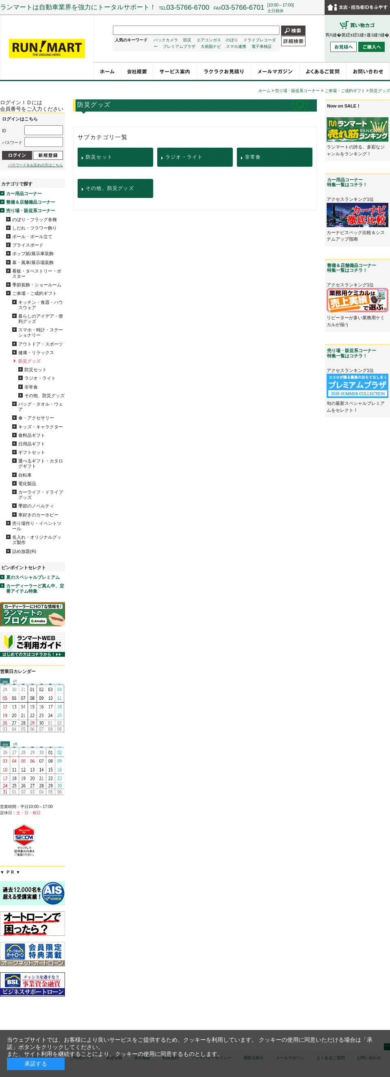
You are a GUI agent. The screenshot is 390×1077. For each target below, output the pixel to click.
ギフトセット (31, 452)
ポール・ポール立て (32, 236)
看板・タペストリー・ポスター (36, 274)
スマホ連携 (236, 46)
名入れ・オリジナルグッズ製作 (36, 540)
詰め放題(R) (24, 551)
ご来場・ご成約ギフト (34, 293)
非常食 (31, 387)
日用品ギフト (31, 443)
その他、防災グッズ (44, 395)
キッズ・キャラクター (40, 426)
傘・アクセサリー (36, 417)
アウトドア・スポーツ (40, 344)
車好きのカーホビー (38, 514)
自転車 (25, 475)
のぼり (232, 40)
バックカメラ (166, 40)
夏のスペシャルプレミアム (33, 577)
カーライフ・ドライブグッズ (40, 495)
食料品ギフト (31, 435)
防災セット (35, 369)
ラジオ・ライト (40, 378)
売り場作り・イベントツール (36, 526)
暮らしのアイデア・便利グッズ (40, 319)
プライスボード (27, 245)
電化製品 (27, 483)
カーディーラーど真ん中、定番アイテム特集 (35, 588)
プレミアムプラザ (179, 46)
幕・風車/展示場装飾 (33, 262)
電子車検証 (261, 46)
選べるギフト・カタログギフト (40, 463)
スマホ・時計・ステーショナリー (40, 332)
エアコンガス (209, 40)
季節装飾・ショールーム (36, 284)
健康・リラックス (36, 352)
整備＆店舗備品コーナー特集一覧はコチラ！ (351, 268)
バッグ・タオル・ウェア (40, 407)
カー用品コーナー (24, 193)
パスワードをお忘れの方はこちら (35, 165)
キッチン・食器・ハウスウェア (40, 305)
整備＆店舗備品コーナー (30, 202)
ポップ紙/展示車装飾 (33, 253)
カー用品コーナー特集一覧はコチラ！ (347, 182)
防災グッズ (29, 361)
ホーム (264, 90)
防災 (187, 40)
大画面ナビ (211, 46)
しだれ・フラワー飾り (34, 228)
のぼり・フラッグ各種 (34, 219)
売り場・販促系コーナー (30, 210)
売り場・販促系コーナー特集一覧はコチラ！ (351, 353)
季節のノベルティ (36, 505)
